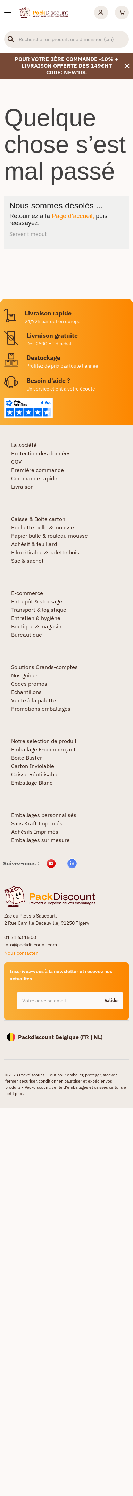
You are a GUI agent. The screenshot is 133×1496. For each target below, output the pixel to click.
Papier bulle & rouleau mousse (49, 535)
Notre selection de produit (44, 741)
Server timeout (28, 233)
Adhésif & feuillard (34, 544)
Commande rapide (34, 478)
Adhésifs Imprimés (34, 831)
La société (24, 445)
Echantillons (26, 692)
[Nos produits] (7, 12)
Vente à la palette (33, 700)
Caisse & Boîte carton (38, 519)
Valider (112, 1000)
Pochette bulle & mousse (42, 527)
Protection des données (41, 453)
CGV (16, 461)
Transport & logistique (38, 609)
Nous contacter (21, 953)
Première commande (37, 470)
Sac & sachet (27, 560)
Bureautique (26, 634)
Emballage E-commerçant (43, 749)
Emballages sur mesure (40, 840)
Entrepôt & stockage (36, 601)
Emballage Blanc (31, 782)
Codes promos (29, 683)
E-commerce (27, 593)
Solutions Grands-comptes (44, 667)
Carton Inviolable (32, 766)
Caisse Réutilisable (35, 774)
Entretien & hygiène (35, 618)
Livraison (22, 486)
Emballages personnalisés (43, 815)
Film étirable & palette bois (45, 552)
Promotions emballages (40, 708)
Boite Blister (26, 757)
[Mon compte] (101, 12)
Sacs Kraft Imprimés (37, 823)
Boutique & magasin (36, 626)
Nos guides (25, 675)
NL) (98, 1037)
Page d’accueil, (73, 216)
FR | (88, 1037)
